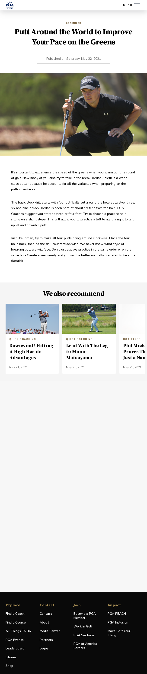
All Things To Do (18, 631)
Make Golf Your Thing (119, 633)
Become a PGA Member (85, 615)
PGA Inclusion (118, 622)
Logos (44, 648)
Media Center (50, 631)
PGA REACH (117, 613)
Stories (11, 657)
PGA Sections (84, 635)
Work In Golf (83, 626)
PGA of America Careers (85, 646)
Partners (46, 640)
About (44, 622)
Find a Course (16, 622)
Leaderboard (15, 648)
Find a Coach (15, 613)
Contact (46, 613)
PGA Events (15, 640)
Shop (9, 666)
